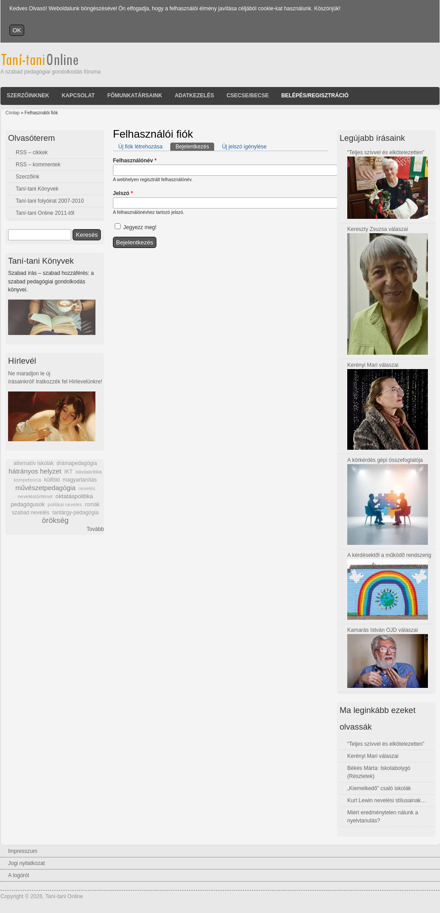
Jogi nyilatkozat (26, 863)
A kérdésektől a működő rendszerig (389, 555)
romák (92, 504)
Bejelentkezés (195, 146)
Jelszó (123, 193)
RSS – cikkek (31, 152)
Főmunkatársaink (134, 95)
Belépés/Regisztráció (315, 95)
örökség (55, 520)
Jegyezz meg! (139, 227)
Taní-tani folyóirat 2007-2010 (50, 201)
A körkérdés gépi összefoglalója (385, 460)
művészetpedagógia (45, 487)
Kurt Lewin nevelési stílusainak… (386, 800)
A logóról (18, 875)
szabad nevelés (30, 512)
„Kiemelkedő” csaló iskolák (379, 788)
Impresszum (22, 851)
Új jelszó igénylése (244, 146)
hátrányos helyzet (35, 471)
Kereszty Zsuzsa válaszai (377, 229)
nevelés (86, 488)
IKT (68, 472)
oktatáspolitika (74, 496)
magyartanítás (80, 480)
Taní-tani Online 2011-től (45, 213)
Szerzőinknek (28, 95)
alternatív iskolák (33, 463)
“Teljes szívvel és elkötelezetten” (385, 152)
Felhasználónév (134, 160)
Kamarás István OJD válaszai (382, 630)
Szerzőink (27, 177)
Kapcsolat (78, 95)
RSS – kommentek (38, 164)
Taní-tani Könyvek (37, 189)
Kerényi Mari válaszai (372, 365)
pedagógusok (28, 504)
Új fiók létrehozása (140, 146)
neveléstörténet (34, 496)
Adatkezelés (194, 95)
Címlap (12, 112)
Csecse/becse (248, 95)
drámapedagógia (76, 463)
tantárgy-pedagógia (75, 512)
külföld (52, 480)
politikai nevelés (64, 504)
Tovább (95, 529)
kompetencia (27, 480)
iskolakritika (89, 471)
